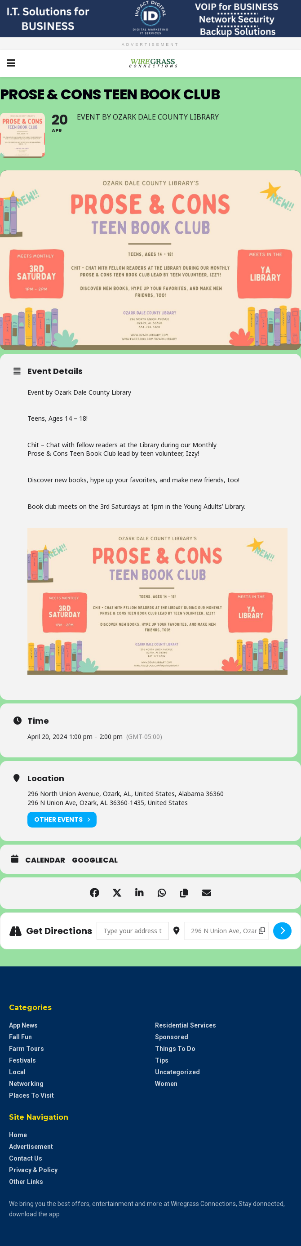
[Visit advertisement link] (150, 18)
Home (18, 1135)
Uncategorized (177, 1072)
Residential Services (185, 1025)
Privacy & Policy (33, 1170)
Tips (161, 1060)
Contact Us (25, 1158)
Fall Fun (20, 1037)
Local (17, 1072)
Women (166, 1083)
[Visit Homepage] (150, 63)
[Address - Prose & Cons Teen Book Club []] (133, 931)
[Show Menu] (11, 63)
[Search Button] (289, 63)
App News (23, 1025)
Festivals (22, 1060)
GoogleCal (95, 860)
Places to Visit (31, 1095)
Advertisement (31, 1146)
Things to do (175, 1048)
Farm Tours (26, 1048)
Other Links (26, 1181)
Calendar (45, 860)
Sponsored (171, 1037)
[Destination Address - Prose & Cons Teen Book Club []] (226, 931)
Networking (26, 1083)
